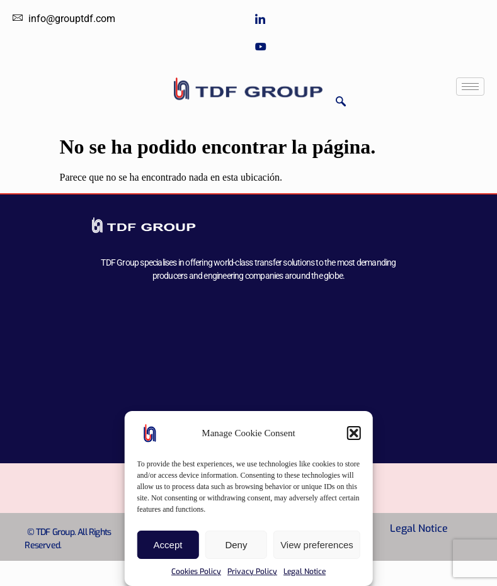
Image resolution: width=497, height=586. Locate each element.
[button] (354, 433)
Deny (236, 544)
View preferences (316, 544)
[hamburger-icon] (470, 86)
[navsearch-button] (341, 102)
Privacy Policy (252, 571)
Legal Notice (304, 571)
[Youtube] (370, 45)
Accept (168, 544)
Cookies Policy (196, 571)
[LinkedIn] (370, 19)
